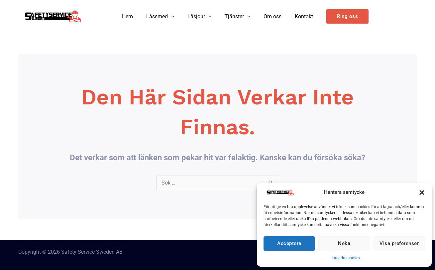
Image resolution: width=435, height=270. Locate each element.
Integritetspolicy (346, 258)
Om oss (269, 16)
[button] (421, 192)
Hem (133, 16)
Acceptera (289, 243)
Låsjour (197, 16)
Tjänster (233, 16)
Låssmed (160, 16)
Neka (344, 243)
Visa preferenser (399, 243)
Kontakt (298, 16)
